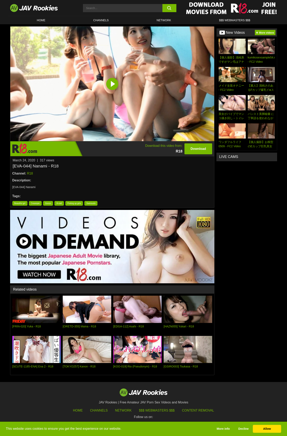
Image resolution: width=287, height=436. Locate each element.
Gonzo (48, 203)
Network (164, 20)
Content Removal (198, 410)
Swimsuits (90, 203)
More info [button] (223, 428)
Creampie (35, 203)
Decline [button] (243, 428)
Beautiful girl (19, 203)
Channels (101, 20)
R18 (30, 173)
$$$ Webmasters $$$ (157, 410)
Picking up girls (74, 203)
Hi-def (59, 203)
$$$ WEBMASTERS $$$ (234, 20)
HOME (41, 20)
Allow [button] (267, 428)
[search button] (169, 8)
